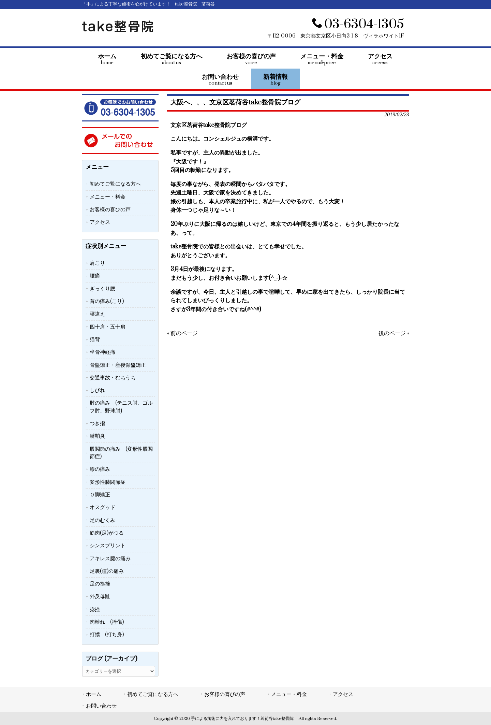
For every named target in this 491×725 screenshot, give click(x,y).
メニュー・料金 (107, 196)
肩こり (97, 263)
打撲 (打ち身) (107, 634)
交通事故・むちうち (113, 377)
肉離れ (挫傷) (107, 622)
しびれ (97, 390)
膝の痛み (100, 469)
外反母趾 (100, 596)
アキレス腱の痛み (110, 558)
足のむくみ (102, 520)
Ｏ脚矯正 (100, 494)
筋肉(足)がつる (107, 533)
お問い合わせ (101, 705)
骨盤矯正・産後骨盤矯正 (118, 365)
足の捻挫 (100, 583)
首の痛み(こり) (107, 301)
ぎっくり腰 (102, 288)
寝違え (97, 313)
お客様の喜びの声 (110, 209)
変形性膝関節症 (107, 482)
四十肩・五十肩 (107, 326)
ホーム (93, 694)
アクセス (100, 222)
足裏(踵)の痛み (107, 571)
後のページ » (393, 333)
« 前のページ (182, 333)
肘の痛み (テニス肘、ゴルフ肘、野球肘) (121, 407)
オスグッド (102, 507)
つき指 (97, 423)
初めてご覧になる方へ (115, 183)
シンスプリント (107, 545)
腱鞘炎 (97, 436)
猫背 (95, 339)
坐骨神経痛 (102, 352)
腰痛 (95, 275)
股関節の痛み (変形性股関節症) (121, 453)
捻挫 (95, 609)
